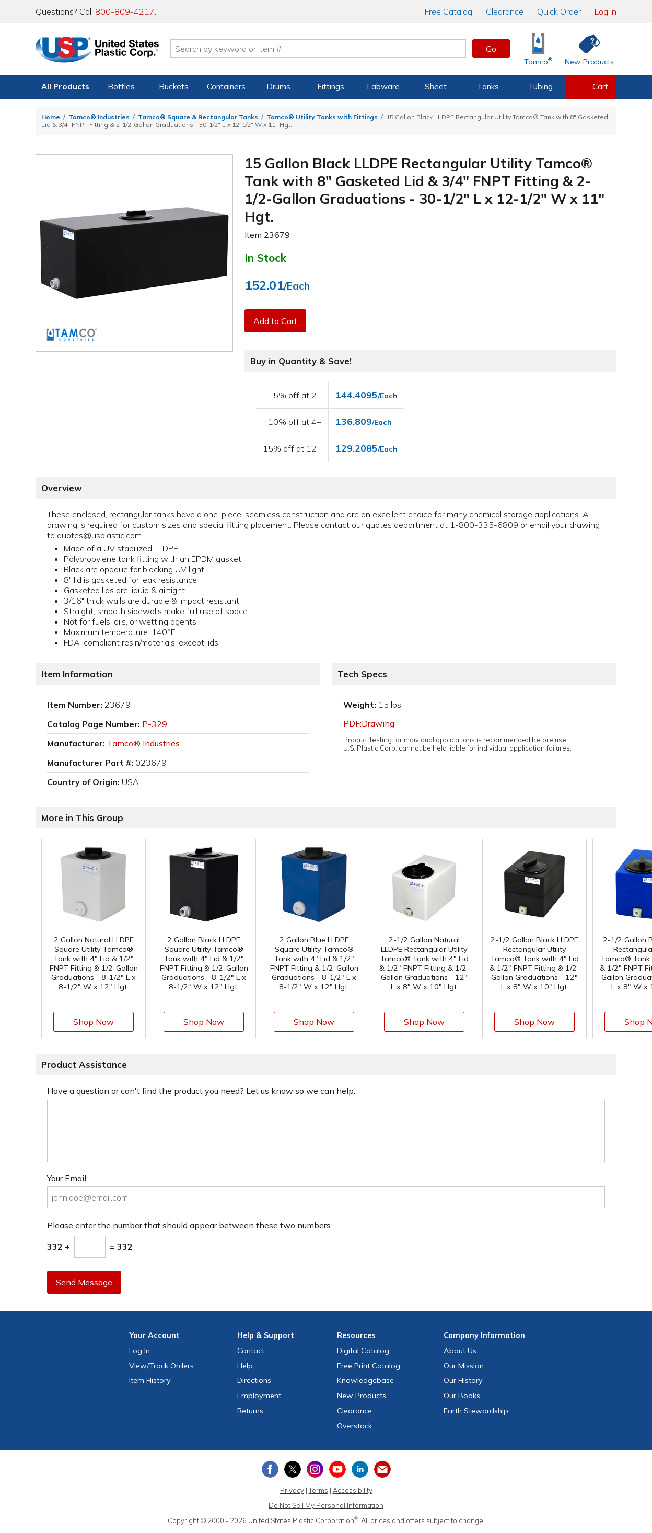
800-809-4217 (125, 11)
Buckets (174, 86)
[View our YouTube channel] (337, 1469)
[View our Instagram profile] (315, 1469)
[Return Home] (97, 51)
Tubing (540, 86)
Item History (150, 1380)
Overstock (354, 1426)
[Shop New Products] (585, 48)
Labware (383, 86)
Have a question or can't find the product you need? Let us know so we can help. (201, 1091)
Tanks (488, 86)
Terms (318, 1490)
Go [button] (491, 48)
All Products (65, 86)
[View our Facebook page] (270, 1469)
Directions (254, 1380)
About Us (460, 1350)
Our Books (462, 1395)
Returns (250, 1410)
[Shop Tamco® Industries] (538, 48)
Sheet (436, 86)
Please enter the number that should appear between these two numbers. (189, 1225)
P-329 (154, 724)
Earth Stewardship (476, 1410)
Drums (278, 86)
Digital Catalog (363, 1350)
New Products (361, 1395)
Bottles (121, 86)
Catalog (448, 11)
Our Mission (464, 1365)
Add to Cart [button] (275, 321)
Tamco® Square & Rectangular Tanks (198, 117)
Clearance (504, 11)
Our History (463, 1380)
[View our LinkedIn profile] (360, 1469)
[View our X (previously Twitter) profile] (292, 1469)
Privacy (292, 1490)
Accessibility (352, 1490)
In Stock (265, 257)
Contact (250, 1350)
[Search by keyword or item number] (318, 48)
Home (50, 117)
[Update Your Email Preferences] (382, 1469)
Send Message (84, 1282)
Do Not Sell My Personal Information (326, 1505)
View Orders (161, 1365)
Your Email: (67, 1178)
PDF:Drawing (368, 723)
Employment (259, 1395)
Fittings (330, 86)
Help (245, 1365)
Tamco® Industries (99, 117)
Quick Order (559, 11)
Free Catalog (368, 1365)
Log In (605, 11)
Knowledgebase (365, 1380)
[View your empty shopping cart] (591, 87)
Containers (226, 86)
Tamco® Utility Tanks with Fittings (322, 117)
